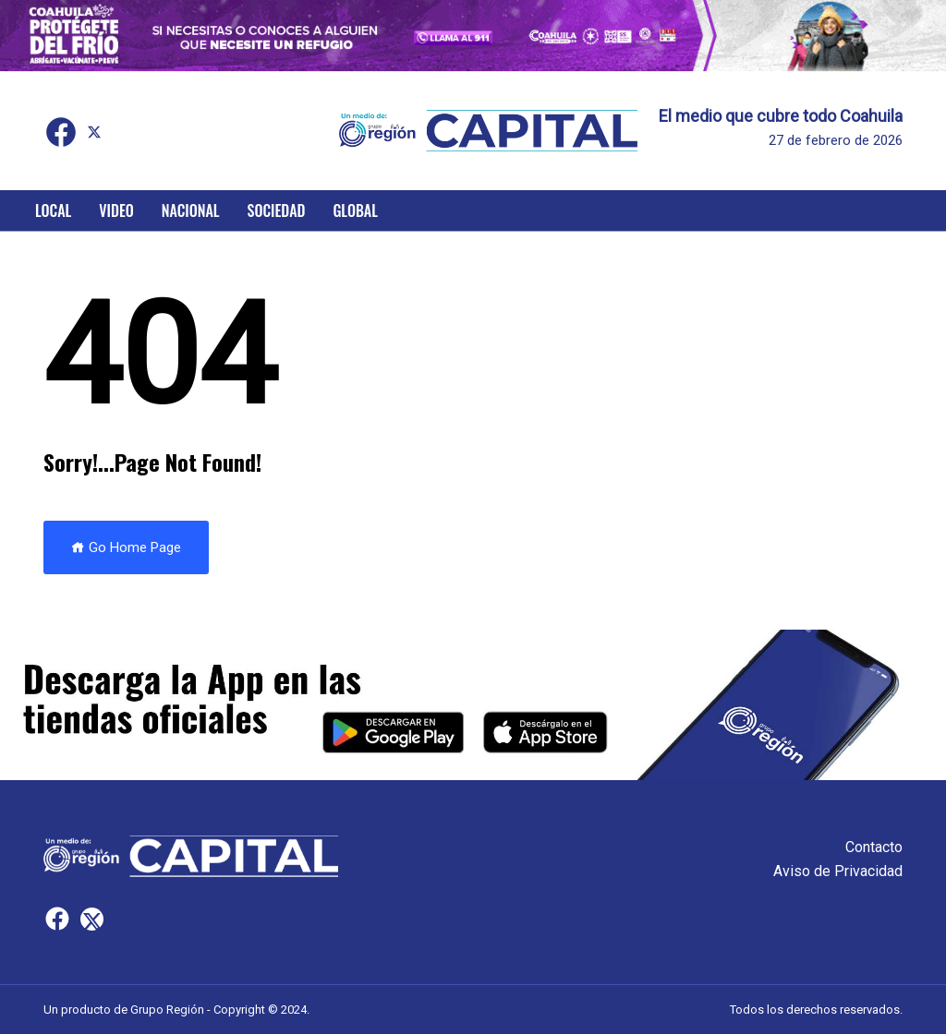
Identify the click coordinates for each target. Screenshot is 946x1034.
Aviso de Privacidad (838, 871)
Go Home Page (126, 547)
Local (53, 210)
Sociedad (277, 210)
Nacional (191, 210)
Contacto (874, 847)
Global (355, 210)
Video (116, 210)
